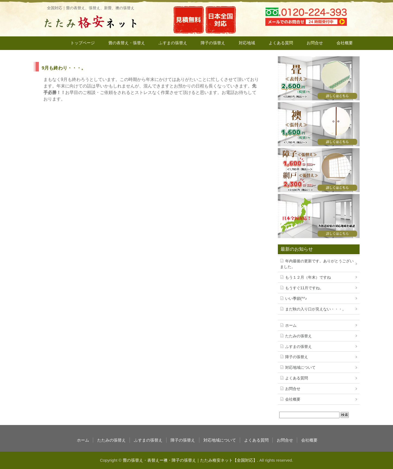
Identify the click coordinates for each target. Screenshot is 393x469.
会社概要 (345, 42)
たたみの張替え (298, 336)
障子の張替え (213, 42)
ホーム (291, 325)
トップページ (82, 42)
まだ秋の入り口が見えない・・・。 (315, 309)
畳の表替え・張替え (126, 42)
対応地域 (247, 42)
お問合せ (315, 42)
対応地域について (300, 367)
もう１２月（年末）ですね (308, 277)
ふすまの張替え (173, 42)
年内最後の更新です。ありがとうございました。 (317, 264)
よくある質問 (281, 42)
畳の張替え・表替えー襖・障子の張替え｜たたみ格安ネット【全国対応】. (190, 460)
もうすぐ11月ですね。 (304, 288)
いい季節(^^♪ (296, 298)
